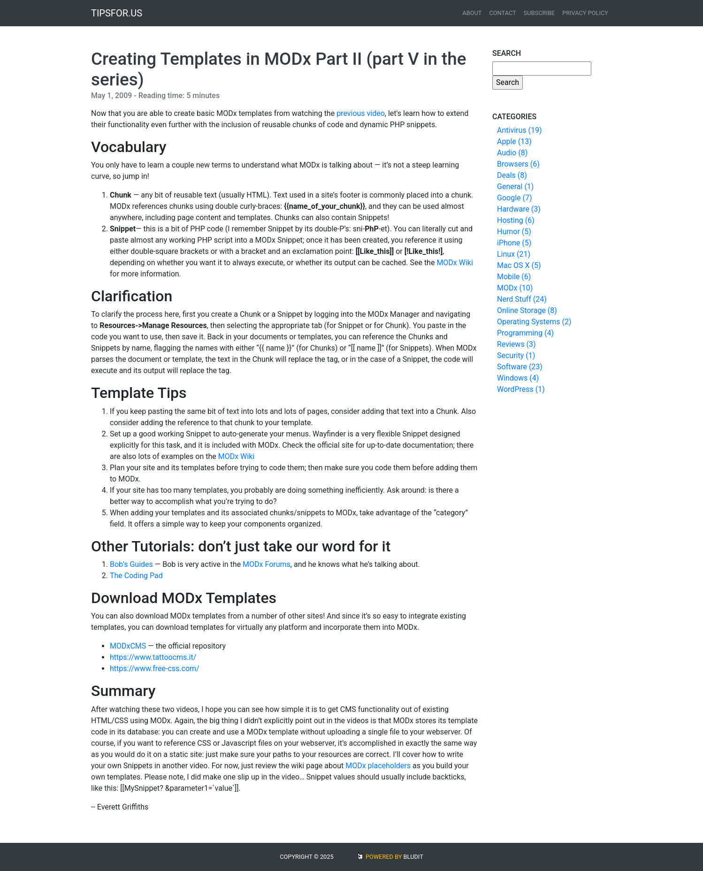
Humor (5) (514, 231)
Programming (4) (525, 333)
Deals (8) (512, 175)
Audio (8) (512, 152)
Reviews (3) (516, 344)
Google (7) (514, 197)
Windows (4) (518, 378)
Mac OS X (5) (519, 265)
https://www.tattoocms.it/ (153, 657)
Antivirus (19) (519, 130)
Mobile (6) (514, 276)
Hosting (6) (516, 220)
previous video (360, 113)
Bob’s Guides (131, 564)
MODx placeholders (378, 765)
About (471, 12)
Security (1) (516, 355)
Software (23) (520, 366)
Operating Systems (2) (534, 321)
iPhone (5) (514, 242)
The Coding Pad (136, 575)
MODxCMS (128, 646)
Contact (502, 12)
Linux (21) (513, 254)
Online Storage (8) (527, 310)
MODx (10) (515, 287)
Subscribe (539, 12)
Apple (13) (514, 141)
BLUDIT (413, 856)
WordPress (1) (521, 389)
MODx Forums (266, 564)
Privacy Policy (585, 12)
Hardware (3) (519, 209)
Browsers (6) (518, 164)
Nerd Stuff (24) (522, 299)
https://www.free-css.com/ (154, 668)
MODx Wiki (454, 262)
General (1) (515, 186)
